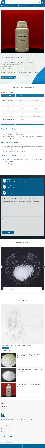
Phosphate (20, 5)
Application (4, 406)
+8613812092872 (9, 187)
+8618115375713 (6, 430)
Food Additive (14, 5)
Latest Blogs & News (22, 301)
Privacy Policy (9, 442)
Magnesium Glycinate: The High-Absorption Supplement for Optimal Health (17, 345)
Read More (4, 347)
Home (4, 5)
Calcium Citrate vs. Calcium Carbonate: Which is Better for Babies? (31, 369)
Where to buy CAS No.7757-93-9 (7, 77)
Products (8, 5)
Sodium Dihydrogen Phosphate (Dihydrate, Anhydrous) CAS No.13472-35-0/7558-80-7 (22, 289)
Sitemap (2, 442)
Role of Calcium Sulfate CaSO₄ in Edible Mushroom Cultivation (30, 384)
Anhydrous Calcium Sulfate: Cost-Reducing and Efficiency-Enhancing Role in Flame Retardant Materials (29, 355)
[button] (44, 268)
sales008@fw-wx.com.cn (11, 193)
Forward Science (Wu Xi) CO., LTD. (13, 440)
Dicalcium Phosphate (28, 5)
